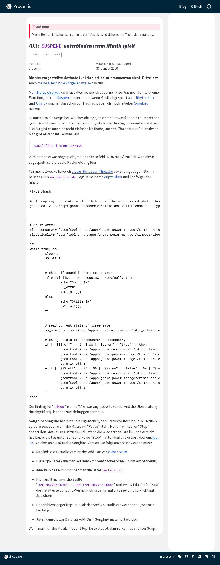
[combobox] (209, 6)
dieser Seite (117, 452)
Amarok (41, 103)
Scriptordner (112, 177)
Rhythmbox (145, 97)
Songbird (141, 103)
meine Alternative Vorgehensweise (64, 83)
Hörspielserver (48, 92)
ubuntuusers (52, 54)
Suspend (64, 97)
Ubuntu (35, 54)
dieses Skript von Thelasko (92, 171)
